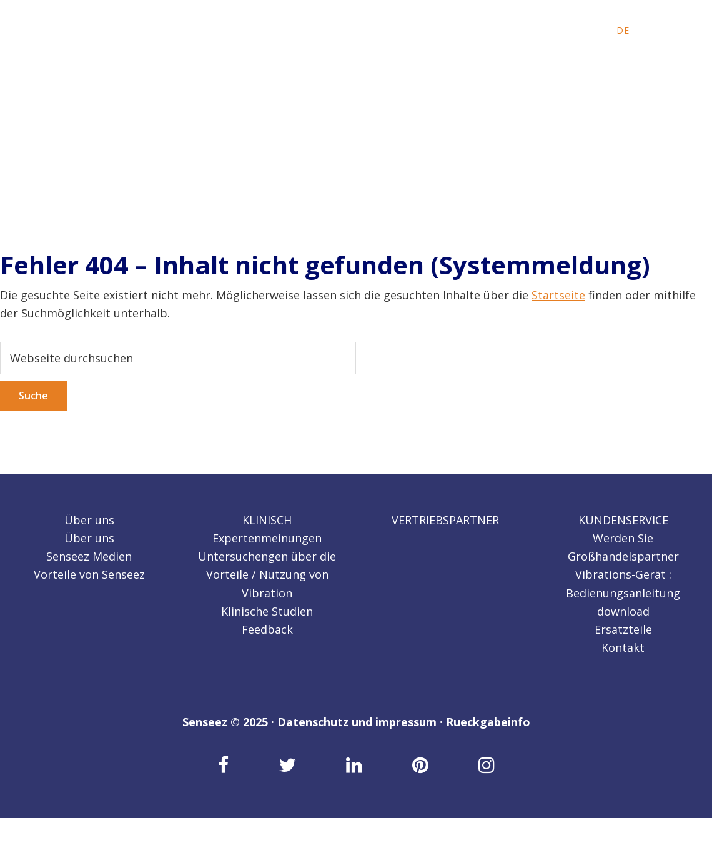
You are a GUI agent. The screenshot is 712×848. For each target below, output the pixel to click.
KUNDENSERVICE (623, 519)
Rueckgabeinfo (488, 721)
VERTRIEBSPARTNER (445, 519)
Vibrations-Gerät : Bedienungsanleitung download (623, 593)
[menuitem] (591, 30)
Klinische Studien (267, 611)
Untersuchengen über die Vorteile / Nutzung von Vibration (267, 575)
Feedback (267, 629)
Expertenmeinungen (267, 538)
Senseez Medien (89, 556)
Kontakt (623, 647)
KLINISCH (267, 519)
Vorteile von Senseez (89, 574)
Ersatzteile (623, 629)
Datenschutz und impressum (357, 721)
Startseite (558, 294)
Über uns (89, 519)
